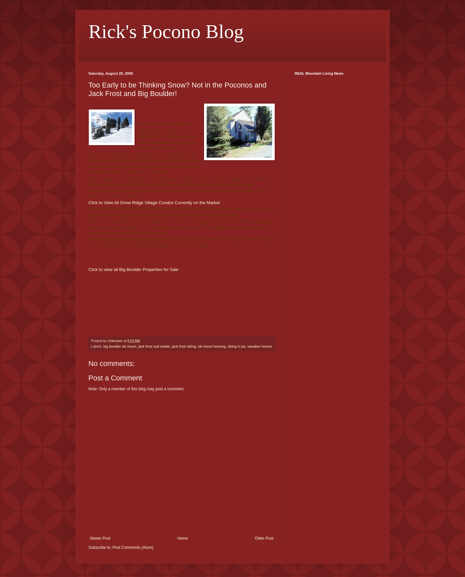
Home (182, 538)
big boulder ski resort (119, 346)
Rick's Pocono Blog (166, 31)
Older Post (264, 538)
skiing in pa (236, 346)
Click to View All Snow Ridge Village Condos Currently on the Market (154, 202)
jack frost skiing (184, 346)
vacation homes (259, 346)
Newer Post (100, 538)
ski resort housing (212, 346)
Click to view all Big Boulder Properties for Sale (133, 269)
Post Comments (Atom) (132, 547)
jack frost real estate (154, 346)
